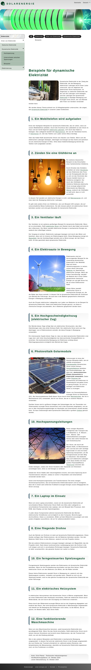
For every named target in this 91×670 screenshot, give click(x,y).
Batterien (69, 270)
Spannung (70, 465)
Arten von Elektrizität (8, 41)
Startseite (77, 2)
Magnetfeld (32, 238)
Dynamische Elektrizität (10, 49)
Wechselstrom (60, 132)
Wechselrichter (76, 396)
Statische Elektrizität (9, 45)
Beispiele (7, 63)
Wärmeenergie (76, 198)
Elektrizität (5, 36)
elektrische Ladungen (57, 130)
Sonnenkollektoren (72, 368)
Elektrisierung (6, 68)
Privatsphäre (62, 667)
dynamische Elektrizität (40, 109)
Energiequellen (71, 364)
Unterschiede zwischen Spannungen (12, 58)
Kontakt (52, 667)
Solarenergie (14, 3)
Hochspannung (9, 53)
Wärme (68, 190)
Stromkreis (84, 170)
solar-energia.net (41, 667)
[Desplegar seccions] (23, 41)
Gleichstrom (34, 134)
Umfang (79, 410)
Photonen (74, 378)
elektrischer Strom (52, 226)
